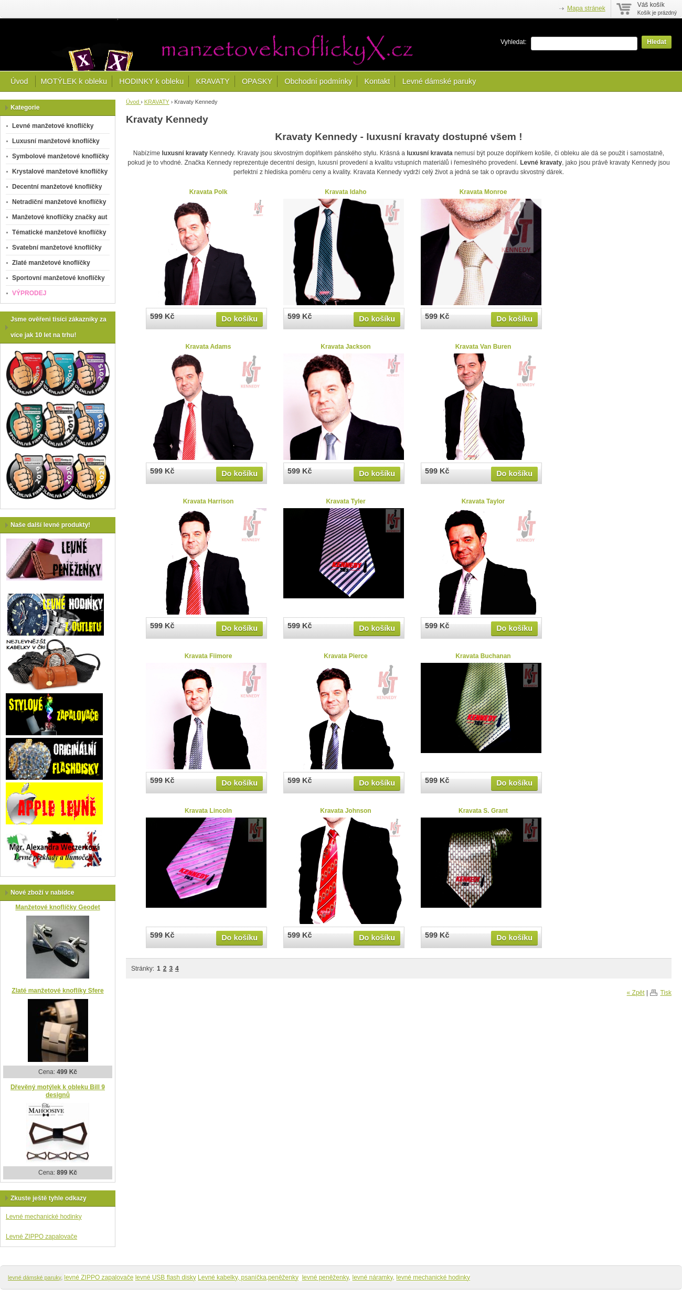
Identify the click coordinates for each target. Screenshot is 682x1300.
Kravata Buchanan (482, 656)
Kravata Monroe (483, 192)
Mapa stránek (586, 8)
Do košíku (239, 319)
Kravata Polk (208, 192)
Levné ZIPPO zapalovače (41, 1236)
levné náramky (373, 1277)
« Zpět (636, 992)
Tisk (666, 992)
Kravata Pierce (345, 656)
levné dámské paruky (34, 1277)
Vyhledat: (513, 42)
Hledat (656, 42)
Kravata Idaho (345, 192)
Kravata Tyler (345, 501)
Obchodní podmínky (318, 81)
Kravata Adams (208, 346)
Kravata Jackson (345, 346)
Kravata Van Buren (483, 346)
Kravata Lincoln (208, 810)
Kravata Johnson (345, 810)
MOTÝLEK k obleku (74, 81)
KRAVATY (213, 81)
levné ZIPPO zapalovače (98, 1277)
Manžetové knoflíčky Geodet (57, 907)
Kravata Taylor (483, 501)
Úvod (20, 81)
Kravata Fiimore (208, 656)
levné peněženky (325, 1277)
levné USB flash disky (165, 1277)
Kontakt (377, 81)
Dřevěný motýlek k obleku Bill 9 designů (57, 1091)
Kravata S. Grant (483, 810)
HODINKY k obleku (151, 81)
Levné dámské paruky (439, 81)
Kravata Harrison (208, 501)
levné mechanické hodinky (433, 1277)
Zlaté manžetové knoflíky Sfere (57, 990)
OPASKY (257, 81)
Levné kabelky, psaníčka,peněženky (248, 1277)
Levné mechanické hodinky (44, 1216)
